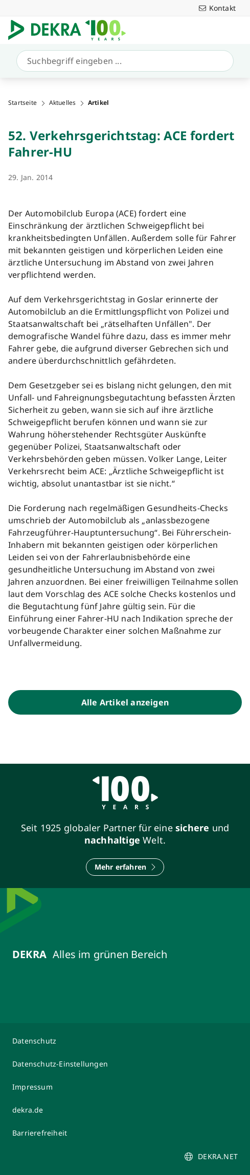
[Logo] (71, 30)
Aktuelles (62, 103)
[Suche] (123, 61)
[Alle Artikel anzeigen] (125, 702)
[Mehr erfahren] (125, 867)
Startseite (22, 103)
